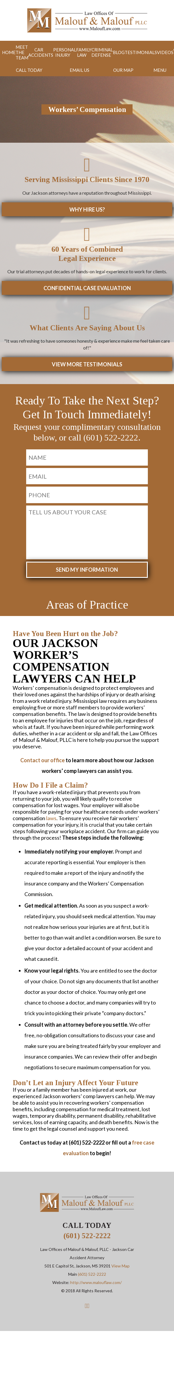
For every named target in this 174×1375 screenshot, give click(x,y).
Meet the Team (18, 51)
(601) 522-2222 (87, 1228)
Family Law (77, 52)
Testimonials (131, 51)
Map (124, 68)
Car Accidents (36, 52)
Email (80, 68)
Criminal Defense (95, 52)
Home (6, 51)
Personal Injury (59, 52)
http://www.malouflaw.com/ (96, 1275)
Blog (110, 51)
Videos (155, 51)
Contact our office (42, 752)
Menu (160, 68)
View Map (120, 1258)
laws (51, 810)
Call (29, 68)
